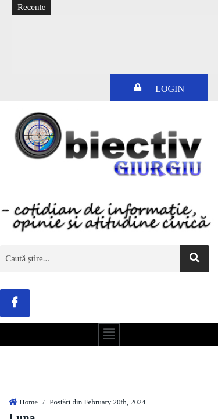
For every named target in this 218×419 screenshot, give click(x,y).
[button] (108, 334)
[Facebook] (15, 303)
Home (28, 401)
